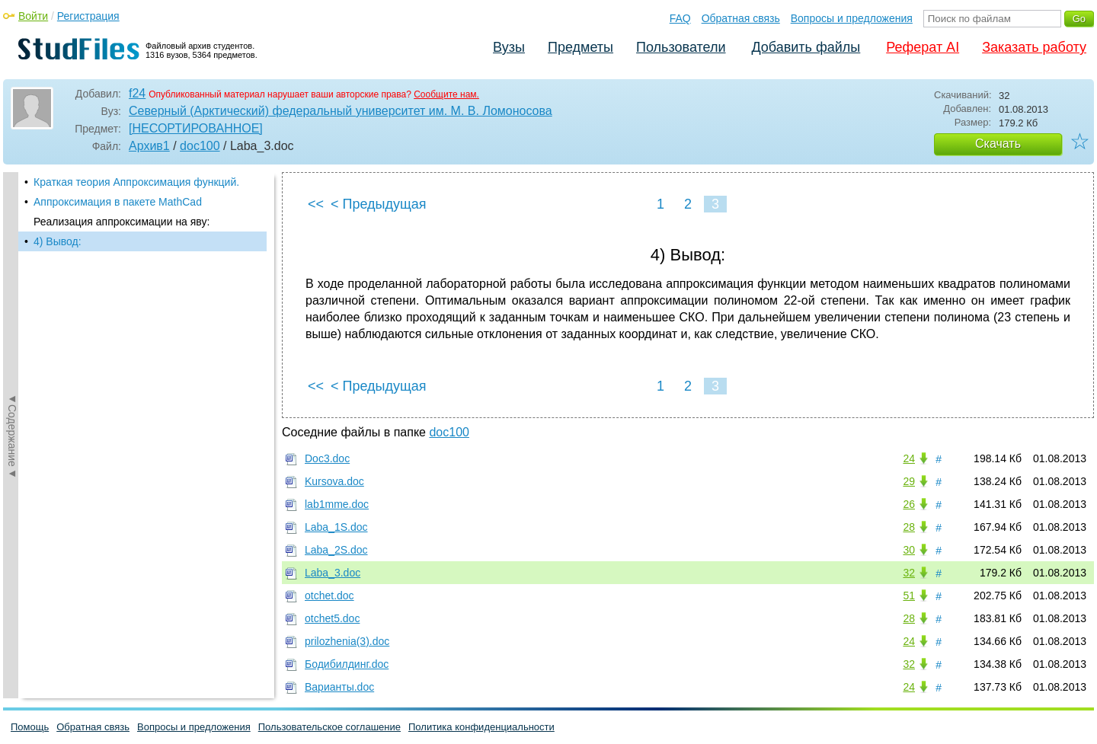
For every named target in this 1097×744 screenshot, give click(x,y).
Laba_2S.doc (336, 550)
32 (909, 573)
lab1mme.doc (337, 504)
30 (909, 550)
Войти (33, 16)
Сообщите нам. (446, 94)
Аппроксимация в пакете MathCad (118, 202)
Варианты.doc (339, 687)
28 (909, 527)
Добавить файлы (805, 47)
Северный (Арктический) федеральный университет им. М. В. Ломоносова (340, 110)
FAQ (680, 18)
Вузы (509, 47)
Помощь (30, 727)
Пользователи (680, 47)
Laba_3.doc (332, 573)
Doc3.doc (327, 458)
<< (316, 204)
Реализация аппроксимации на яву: (121, 222)
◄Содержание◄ (12, 435)
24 (909, 458)
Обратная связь (741, 18)
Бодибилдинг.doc (347, 664)
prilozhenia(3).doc (347, 641)
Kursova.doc (334, 481)
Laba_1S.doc (336, 527)
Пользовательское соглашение (329, 727)
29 (909, 481)
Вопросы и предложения (852, 18)
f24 (137, 93)
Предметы (580, 47)
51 (909, 595)
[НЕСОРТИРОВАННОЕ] (196, 128)
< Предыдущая (379, 204)
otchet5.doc (332, 618)
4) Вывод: (58, 241)
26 (909, 504)
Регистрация (88, 16)
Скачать (998, 143)
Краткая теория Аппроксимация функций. (136, 182)
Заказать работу (1034, 47)
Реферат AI (922, 47)
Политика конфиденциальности (481, 727)
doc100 (200, 145)
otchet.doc (329, 595)
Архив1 (149, 145)
